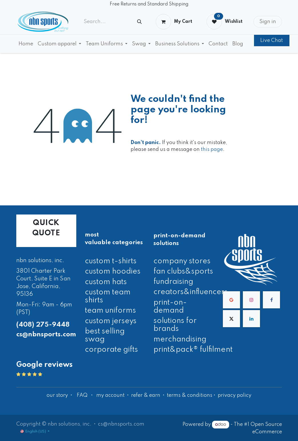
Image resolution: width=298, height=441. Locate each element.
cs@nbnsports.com (46, 334)
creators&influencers (190, 292)
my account (110, 395)
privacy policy (234, 395)
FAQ (82, 395)
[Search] (139, 21)
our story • (60, 395)
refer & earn (145, 395)
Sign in (267, 21)
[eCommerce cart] (174, 22)
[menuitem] (25, 44)
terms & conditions (189, 395)
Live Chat (271, 40)
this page (212, 149)
